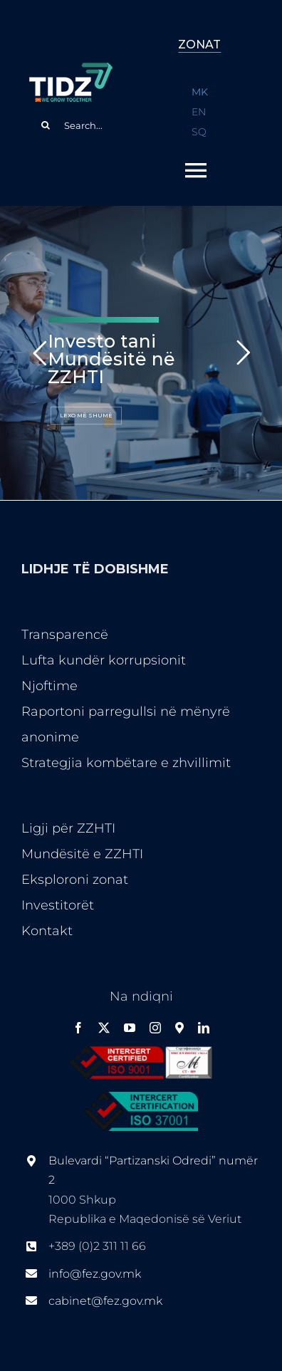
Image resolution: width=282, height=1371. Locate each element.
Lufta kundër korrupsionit (103, 660)
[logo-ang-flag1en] (70, 69)
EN (199, 111)
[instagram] (155, 1027)
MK (200, 91)
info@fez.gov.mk (94, 1274)
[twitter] (104, 1027)
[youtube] (129, 1027)
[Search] (45, 125)
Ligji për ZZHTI (68, 828)
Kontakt (47, 931)
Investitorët (57, 905)
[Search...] (82, 125)
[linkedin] (203, 1027)
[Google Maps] (179, 1027)
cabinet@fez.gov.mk (105, 1301)
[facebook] (78, 1027)
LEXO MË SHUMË (86, 415)
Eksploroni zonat (74, 879)
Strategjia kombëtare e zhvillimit (126, 763)
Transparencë (64, 634)
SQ (199, 131)
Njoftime (49, 686)
